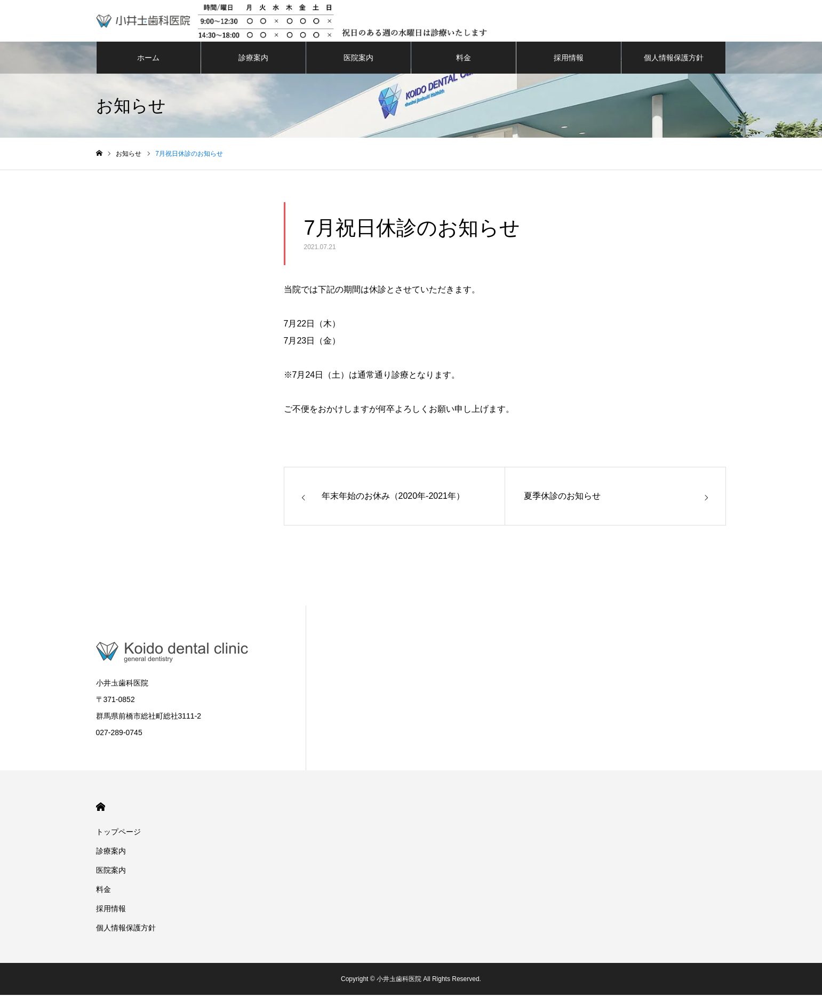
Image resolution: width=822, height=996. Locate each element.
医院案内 (358, 58)
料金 (463, 58)
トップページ (118, 832)
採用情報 (569, 58)
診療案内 (253, 58)
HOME (100, 807)
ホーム (148, 58)
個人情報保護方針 (674, 58)
